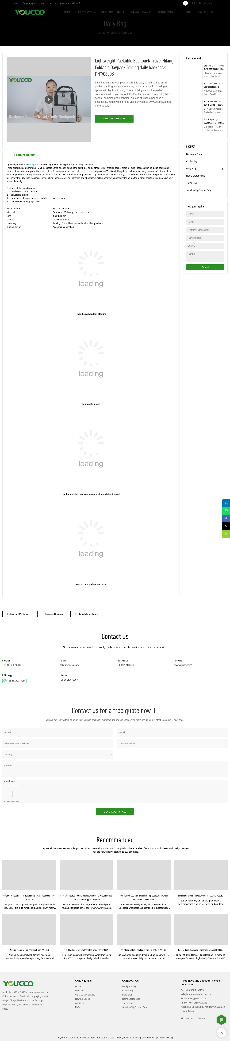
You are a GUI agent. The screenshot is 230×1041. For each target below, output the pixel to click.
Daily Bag (127, 33)
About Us (79, 1003)
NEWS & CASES (141, 12)
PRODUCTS (85, 12)
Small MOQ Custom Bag (198, 190)
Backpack (33, 164)
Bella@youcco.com (69, 665)
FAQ (187, 12)
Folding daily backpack (86, 614)
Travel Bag (191, 183)
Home (78, 986)
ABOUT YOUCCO (167, 12)
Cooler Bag (191, 161)
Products (79, 990)
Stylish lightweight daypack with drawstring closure (213, 122)
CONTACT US (204, 12)
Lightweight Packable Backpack (22, 614)
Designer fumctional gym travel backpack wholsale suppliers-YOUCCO (214, 68)
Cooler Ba (127, 990)
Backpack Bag (129, 986)
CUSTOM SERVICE (113, 12)
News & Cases (82, 999)
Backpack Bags (194, 154)
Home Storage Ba (131, 999)
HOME (68, 12)
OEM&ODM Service (85, 994)
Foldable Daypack (54, 614)
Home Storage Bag (195, 175)
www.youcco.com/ (183, 665)
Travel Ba (127, 1003)
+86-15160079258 (14, 680)
